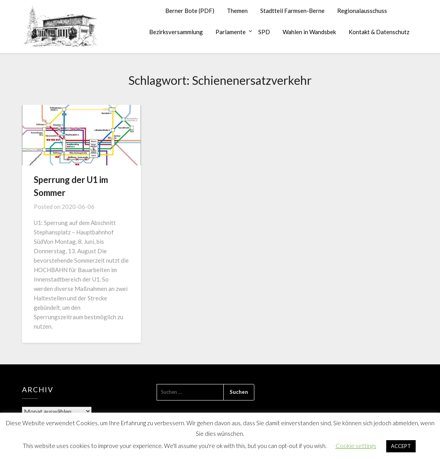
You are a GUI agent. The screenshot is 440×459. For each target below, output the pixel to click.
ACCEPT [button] (401, 446)
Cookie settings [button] (356, 445)
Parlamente (230, 31)
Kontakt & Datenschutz (379, 31)
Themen (237, 10)
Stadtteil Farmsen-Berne (292, 10)
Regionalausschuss (362, 10)
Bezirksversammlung (176, 31)
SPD (264, 31)
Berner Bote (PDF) (189, 10)
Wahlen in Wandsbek (309, 31)
